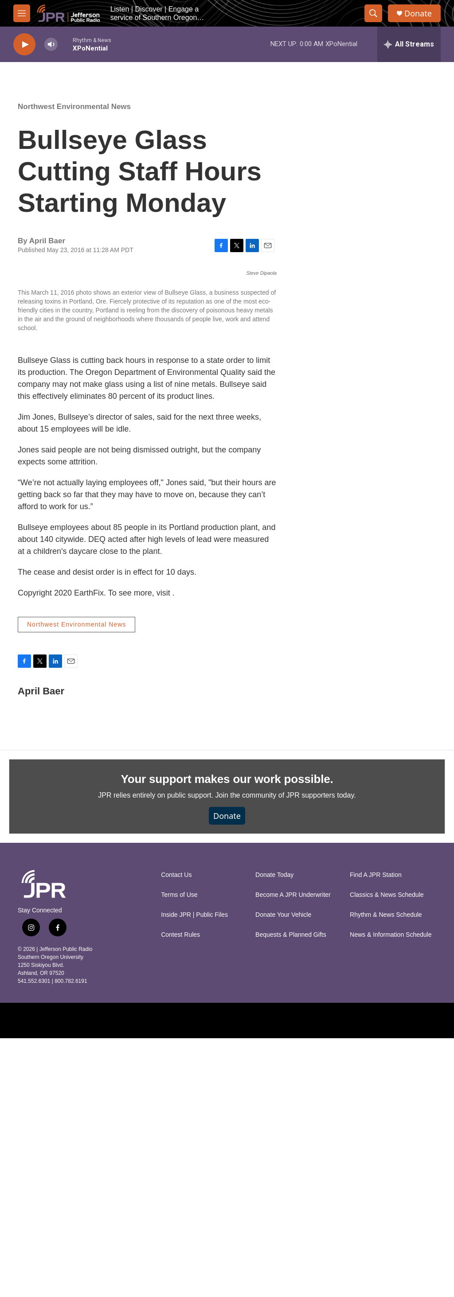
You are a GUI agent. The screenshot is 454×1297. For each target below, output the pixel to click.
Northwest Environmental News (74, 106)
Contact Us (176, 1133)
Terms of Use (179, 1153)
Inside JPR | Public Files (194, 1173)
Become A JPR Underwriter (293, 1153)
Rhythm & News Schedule (386, 1173)
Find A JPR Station (376, 1133)
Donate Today (274, 1133)
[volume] (51, 45)
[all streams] (409, 44)
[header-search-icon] (373, 13)
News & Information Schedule (390, 1193)
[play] (24, 44)
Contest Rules (180, 1193)
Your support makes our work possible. (227, 1037)
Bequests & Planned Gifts (290, 1193)
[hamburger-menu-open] (21, 13)
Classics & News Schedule (387, 1153)
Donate (418, 13)
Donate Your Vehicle (283, 1173)
